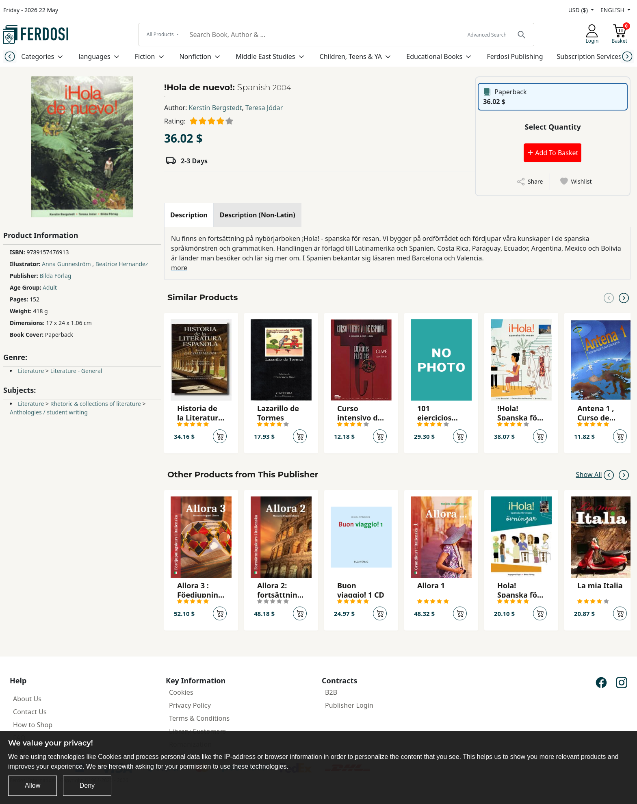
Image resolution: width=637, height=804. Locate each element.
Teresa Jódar (264, 107)
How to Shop (32, 724)
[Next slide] (627, 56)
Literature (31, 371)
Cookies (181, 692)
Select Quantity (553, 127)
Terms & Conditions (199, 718)
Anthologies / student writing (49, 412)
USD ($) (578, 10)
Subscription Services (589, 56)
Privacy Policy (190, 705)
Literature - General (76, 371)
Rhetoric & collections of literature (95, 403)
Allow (32, 785)
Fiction (145, 56)
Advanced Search (487, 34)
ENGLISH (613, 10)
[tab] (189, 215)
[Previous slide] (9, 56)
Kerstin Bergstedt (215, 107)
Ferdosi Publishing (515, 56)
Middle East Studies (265, 56)
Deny (87, 785)
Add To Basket (552, 152)
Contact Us (30, 711)
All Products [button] (161, 34)
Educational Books (434, 56)
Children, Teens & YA (351, 56)
